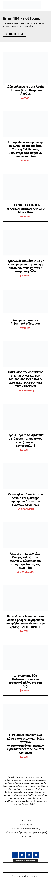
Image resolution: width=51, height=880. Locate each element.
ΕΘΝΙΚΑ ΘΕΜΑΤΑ (25, 572)
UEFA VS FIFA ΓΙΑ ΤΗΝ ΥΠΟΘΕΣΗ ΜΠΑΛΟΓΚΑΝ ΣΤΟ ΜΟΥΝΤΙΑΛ (25, 208)
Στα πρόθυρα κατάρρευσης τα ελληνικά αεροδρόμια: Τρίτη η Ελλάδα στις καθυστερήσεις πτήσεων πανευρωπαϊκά (25, 149)
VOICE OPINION (25, 509)
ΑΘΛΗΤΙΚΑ (25, 216)
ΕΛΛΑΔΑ (25, 98)
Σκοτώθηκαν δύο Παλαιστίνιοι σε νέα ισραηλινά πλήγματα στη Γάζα (25, 681)
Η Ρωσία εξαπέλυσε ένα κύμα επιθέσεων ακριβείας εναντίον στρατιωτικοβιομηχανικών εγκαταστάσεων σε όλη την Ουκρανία (25, 743)
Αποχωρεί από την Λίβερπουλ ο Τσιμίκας (25, 321)
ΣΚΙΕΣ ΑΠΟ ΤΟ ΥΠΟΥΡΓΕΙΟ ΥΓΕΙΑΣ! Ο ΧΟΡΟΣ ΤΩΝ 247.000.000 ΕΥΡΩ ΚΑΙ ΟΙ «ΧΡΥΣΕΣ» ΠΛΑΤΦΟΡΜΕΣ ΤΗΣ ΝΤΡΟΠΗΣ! (25, 379)
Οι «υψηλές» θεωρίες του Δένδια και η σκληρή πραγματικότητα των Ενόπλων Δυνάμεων (25, 500)
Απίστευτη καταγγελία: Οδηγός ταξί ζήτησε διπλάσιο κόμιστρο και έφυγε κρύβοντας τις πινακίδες (25, 560)
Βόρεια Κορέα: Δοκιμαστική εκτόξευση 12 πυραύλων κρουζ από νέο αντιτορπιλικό (25, 440)
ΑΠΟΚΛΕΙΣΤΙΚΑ (25, 391)
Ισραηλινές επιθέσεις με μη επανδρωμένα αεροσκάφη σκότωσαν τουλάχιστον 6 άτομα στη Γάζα (25, 266)
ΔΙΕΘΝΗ (25, 276)
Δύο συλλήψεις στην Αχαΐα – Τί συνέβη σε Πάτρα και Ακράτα (25, 90)
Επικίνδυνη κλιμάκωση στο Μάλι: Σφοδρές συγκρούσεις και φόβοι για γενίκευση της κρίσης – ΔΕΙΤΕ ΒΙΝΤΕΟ (25, 622)
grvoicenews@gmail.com (25, 861)
